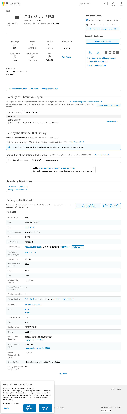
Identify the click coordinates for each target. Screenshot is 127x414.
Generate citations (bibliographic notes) (101, 58)
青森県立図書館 (113, 121)
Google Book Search (18, 189)
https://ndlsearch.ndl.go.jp (35, 340)
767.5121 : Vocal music (33, 304)
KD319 (27, 312)
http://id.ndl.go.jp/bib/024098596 (37, 348)
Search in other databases (96, 65)
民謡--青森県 (29, 299)
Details (6, 408)
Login (121, 3)
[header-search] (94, 3)
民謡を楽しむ (30, 227)
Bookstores (34, 89)
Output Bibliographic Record (97, 61)
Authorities (78, 247)
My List (90, 52)
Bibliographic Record (50, 89)
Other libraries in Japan (18, 89)
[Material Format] (31, 112)
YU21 (27, 309)
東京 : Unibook (30, 252)
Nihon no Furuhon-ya (18, 186)
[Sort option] (15, 112)
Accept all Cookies (45, 408)
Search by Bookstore (103, 41)
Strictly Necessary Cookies (29, 408)
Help (113, 3)
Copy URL (98, 52)
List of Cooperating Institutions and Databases (85, 101)
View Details (66, 57)
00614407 (55, 299)
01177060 (64, 247)
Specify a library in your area (109, 105)
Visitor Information (77, 142)
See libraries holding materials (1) (103, 29)
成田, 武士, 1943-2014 (33, 247)
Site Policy (60, 407)
